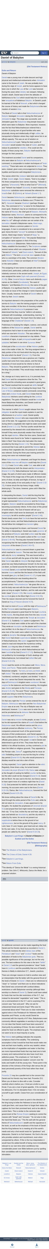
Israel (4, 193)
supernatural (25, 638)
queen (23, 641)
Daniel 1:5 (27, 355)
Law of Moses (7, 391)
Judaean (22, 176)
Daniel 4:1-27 (29, 575)
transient (30, 524)
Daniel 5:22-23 (8, 661)
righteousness (7, 823)
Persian (10, 609)
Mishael (42, 185)
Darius (18, 752)
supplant (10, 697)
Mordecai (25, 285)
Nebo (23, 238)
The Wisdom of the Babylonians (19, 850)
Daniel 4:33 (17, 593)
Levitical (38, 397)
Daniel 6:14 (34, 776)
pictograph (26, 339)
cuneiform (6, 336)
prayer (15, 770)
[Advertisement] (24, 25)
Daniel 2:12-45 (8, 471)
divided (8, 688)
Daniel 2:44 (37, 515)
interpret (24, 561)
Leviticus (11, 968)
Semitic (35, 226)
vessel (42, 615)
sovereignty (6, 515)
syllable (5, 343)
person (4, 62)
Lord (30, 89)
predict (18, 570)
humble (5, 570)
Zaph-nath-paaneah (29, 276)
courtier (42, 612)
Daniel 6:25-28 (16, 793)
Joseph (36, 274)
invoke (38, 400)
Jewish (10, 179)
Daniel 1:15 (23, 444)
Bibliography (41, 846)
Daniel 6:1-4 (33, 737)
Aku (21, 206)
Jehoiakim (41, 80)
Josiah (19, 86)
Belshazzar (41, 606)
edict (4, 755)
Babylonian (34, 106)
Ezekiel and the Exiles (24, 839)
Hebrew (5, 217)
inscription (18, 626)
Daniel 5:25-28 (8, 691)
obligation (6, 412)
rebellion (23, 148)
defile (34, 385)
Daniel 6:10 (23, 770)
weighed (5, 685)
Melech (9, 255)
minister (19, 720)
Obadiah (42, 249)
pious (40, 725)
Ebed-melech (28, 252)
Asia (19, 109)
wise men (15, 462)
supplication (6, 820)
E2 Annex (7, 1178)
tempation (10, 100)
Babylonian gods (29, 957)
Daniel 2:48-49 (8, 540)
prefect (31, 534)
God (18, 98)
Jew (14, 279)
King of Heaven (16, 602)
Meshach (20, 215)
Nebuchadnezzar (33, 113)
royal (39, 537)
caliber (37, 133)
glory (15, 575)
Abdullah (10, 261)
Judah (21, 83)
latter (7, 679)
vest (30, 740)
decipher (13, 635)
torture (39, 166)
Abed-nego (37, 223)
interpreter (6, 545)
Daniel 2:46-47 (27, 545)
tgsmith (11, 940)
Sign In (44, 53)
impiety (9, 615)
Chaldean (18, 321)
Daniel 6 (30, 1171)
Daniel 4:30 (26, 854)
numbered (34, 682)
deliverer (25, 712)
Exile (33, 800)
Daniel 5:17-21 (26, 652)
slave (31, 255)
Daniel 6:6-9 (16, 757)
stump (14, 555)
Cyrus (20, 709)
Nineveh (24, 103)
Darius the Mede (7, 1168)
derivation (6, 223)
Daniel (4, 77)
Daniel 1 (41, 948)
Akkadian (21, 333)
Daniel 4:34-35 (36, 596)
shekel (37, 671)
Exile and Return (9, 70)
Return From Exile (13, 863)
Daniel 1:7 (36, 193)
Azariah (26, 188)
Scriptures (36, 246)
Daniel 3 (22, 992)
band (4, 558)
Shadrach (26, 203)
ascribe (7, 596)
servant (22, 232)
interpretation (39, 468)
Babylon (28, 100)
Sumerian (31, 343)
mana (23, 671)
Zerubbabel (23, 282)
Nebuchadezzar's (16, 1123)
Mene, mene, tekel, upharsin (30, 1164)
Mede (27, 688)
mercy (40, 823)
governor (40, 531)
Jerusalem (21, 116)
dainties (15, 435)
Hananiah (15, 185)
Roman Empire (23, 1114)
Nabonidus (6, 716)
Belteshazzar (19, 197)
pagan (44, 279)
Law (21, 89)
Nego (34, 235)
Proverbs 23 (6, 1075)
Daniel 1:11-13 (13, 427)
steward (18, 418)
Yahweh (28, 193)
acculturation (21, 346)
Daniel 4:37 (27, 602)
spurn (10, 647)
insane (11, 572)
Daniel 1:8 (6, 388)
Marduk (15, 212)
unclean (28, 954)
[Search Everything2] (24, 53)
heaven (19, 552)
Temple (31, 618)
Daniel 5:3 (6, 621)
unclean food (15, 394)
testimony (28, 728)
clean (18, 954)
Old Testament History (37, 67)
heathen (19, 415)
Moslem (41, 258)
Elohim (18, 193)
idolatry (23, 92)
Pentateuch (6, 954)
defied (31, 658)
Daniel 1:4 (29, 321)
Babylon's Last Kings (14, 836)
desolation (23, 815)
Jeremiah (36, 806)
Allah (36, 261)
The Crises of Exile (13, 854)
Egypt (44, 274)
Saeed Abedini (42, 1174)
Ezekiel (43, 720)
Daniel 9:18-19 (33, 832)
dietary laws (31, 951)
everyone (13, 62)
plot (43, 746)
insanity (30, 593)
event (4, 940)
